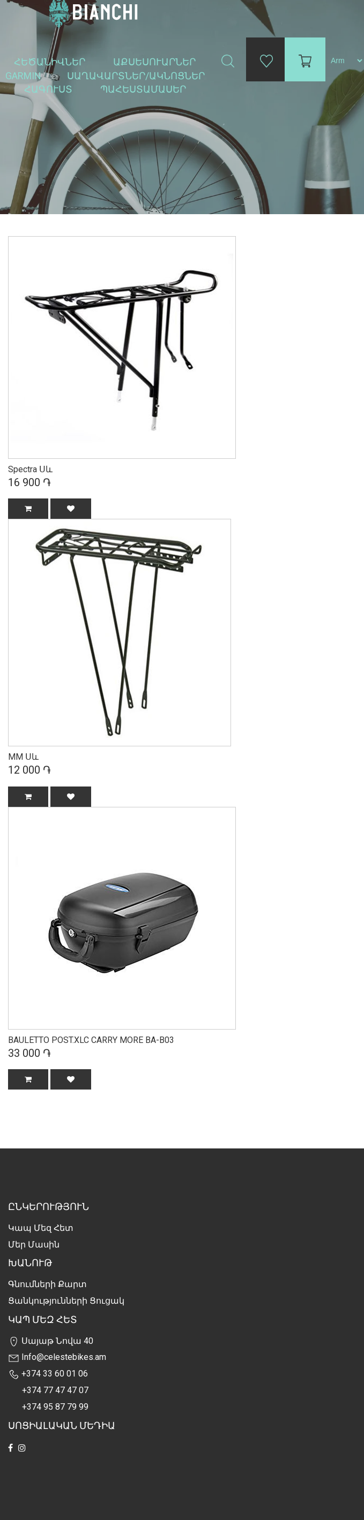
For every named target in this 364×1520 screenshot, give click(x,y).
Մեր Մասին (34, 1244)
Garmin (23, 75)
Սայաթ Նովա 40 (50, 1341)
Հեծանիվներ (50, 61)
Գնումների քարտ (47, 1284)
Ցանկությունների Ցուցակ (66, 1301)
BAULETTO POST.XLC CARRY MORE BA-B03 (91, 1040)
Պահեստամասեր (144, 89)
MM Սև (23, 757)
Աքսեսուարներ (155, 61)
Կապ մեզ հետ (40, 1228)
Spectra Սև (30, 469)
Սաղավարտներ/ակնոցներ (137, 75)
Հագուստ (49, 89)
